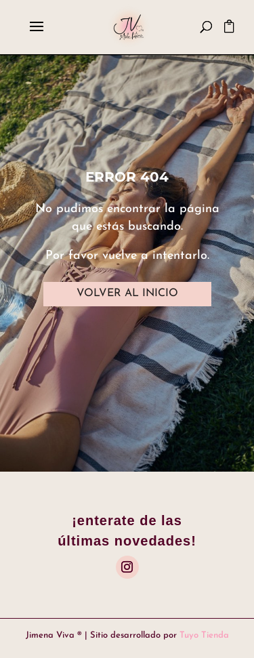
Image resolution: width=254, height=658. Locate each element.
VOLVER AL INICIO (127, 293)
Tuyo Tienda (204, 635)
